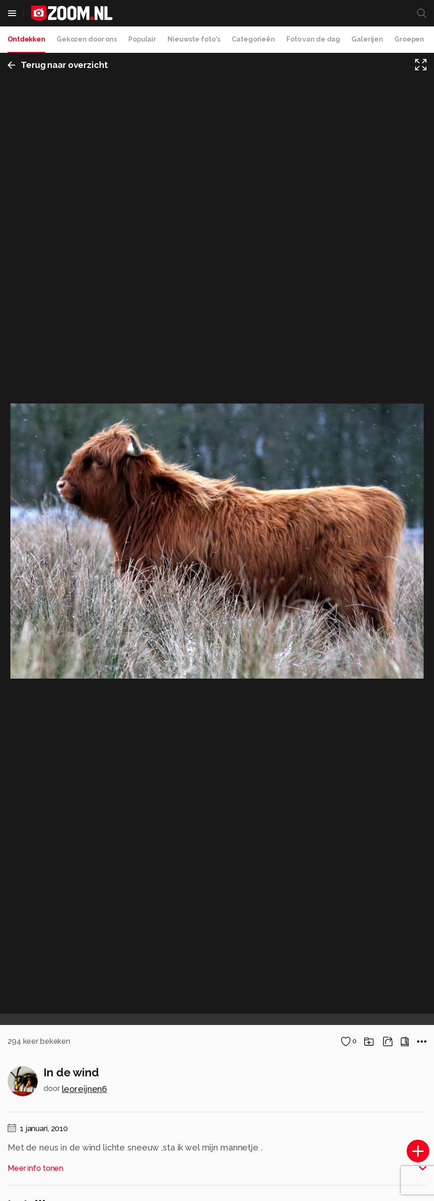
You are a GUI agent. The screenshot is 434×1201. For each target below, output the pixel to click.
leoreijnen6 (85, 1089)
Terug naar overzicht (58, 65)
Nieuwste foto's (193, 39)
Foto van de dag (313, 39)
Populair (142, 39)
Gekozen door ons (87, 39)
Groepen (409, 39)
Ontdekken (26, 39)
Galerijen (367, 39)
